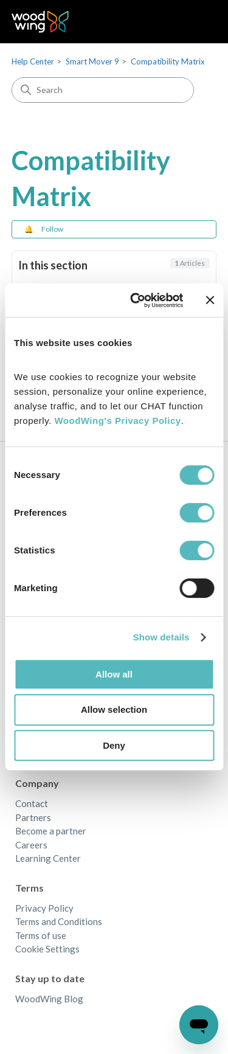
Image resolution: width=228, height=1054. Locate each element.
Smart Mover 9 (92, 61)
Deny (114, 745)
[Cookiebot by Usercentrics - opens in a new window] (136, 300)
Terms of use (40, 935)
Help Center (33, 61)
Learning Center (48, 858)
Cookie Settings (47, 948)
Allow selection (114, 709)
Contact (31, 803)
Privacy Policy (44, 908)
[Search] (102, 90)
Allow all (114, 674)
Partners (33, 817)
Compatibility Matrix (168, 61)
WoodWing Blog (49, 998)
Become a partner (50, 830)
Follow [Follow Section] (52, 229)
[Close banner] (210, 300)
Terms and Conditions (58, 921)
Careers (31, 844)
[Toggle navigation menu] (194, 22)
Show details (161, 637)
